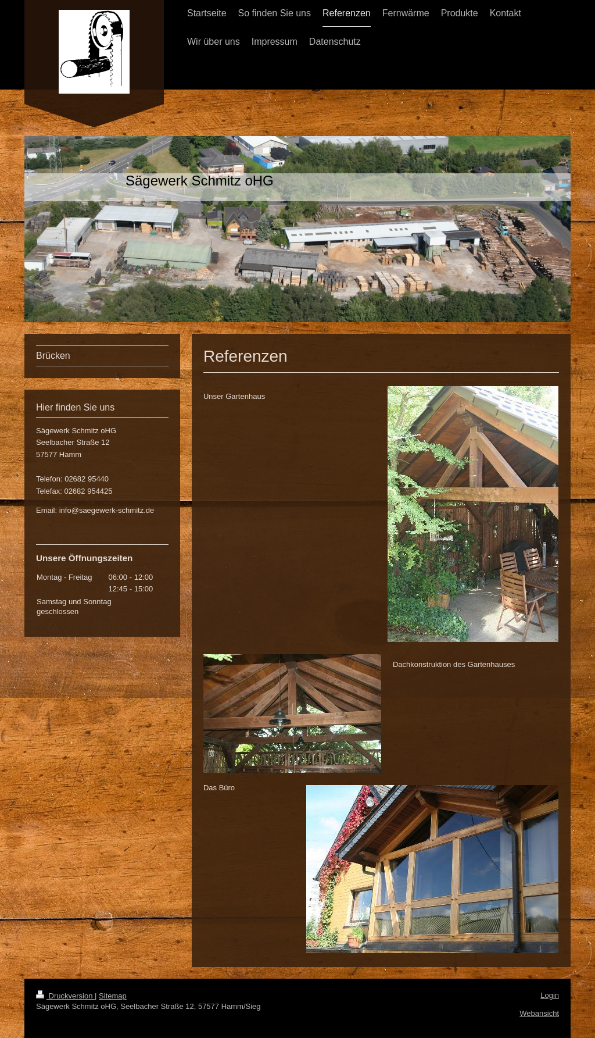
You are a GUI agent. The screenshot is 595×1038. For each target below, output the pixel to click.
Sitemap (113, 995)
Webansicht (539, 1013)
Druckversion (65, 995)
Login (549, 995)
